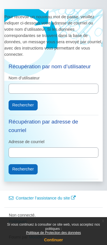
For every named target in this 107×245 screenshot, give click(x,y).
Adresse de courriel (27, 141)
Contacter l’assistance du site (42, 198)
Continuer (53, 240)
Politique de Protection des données (53, 233)
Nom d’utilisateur (24, 78)
